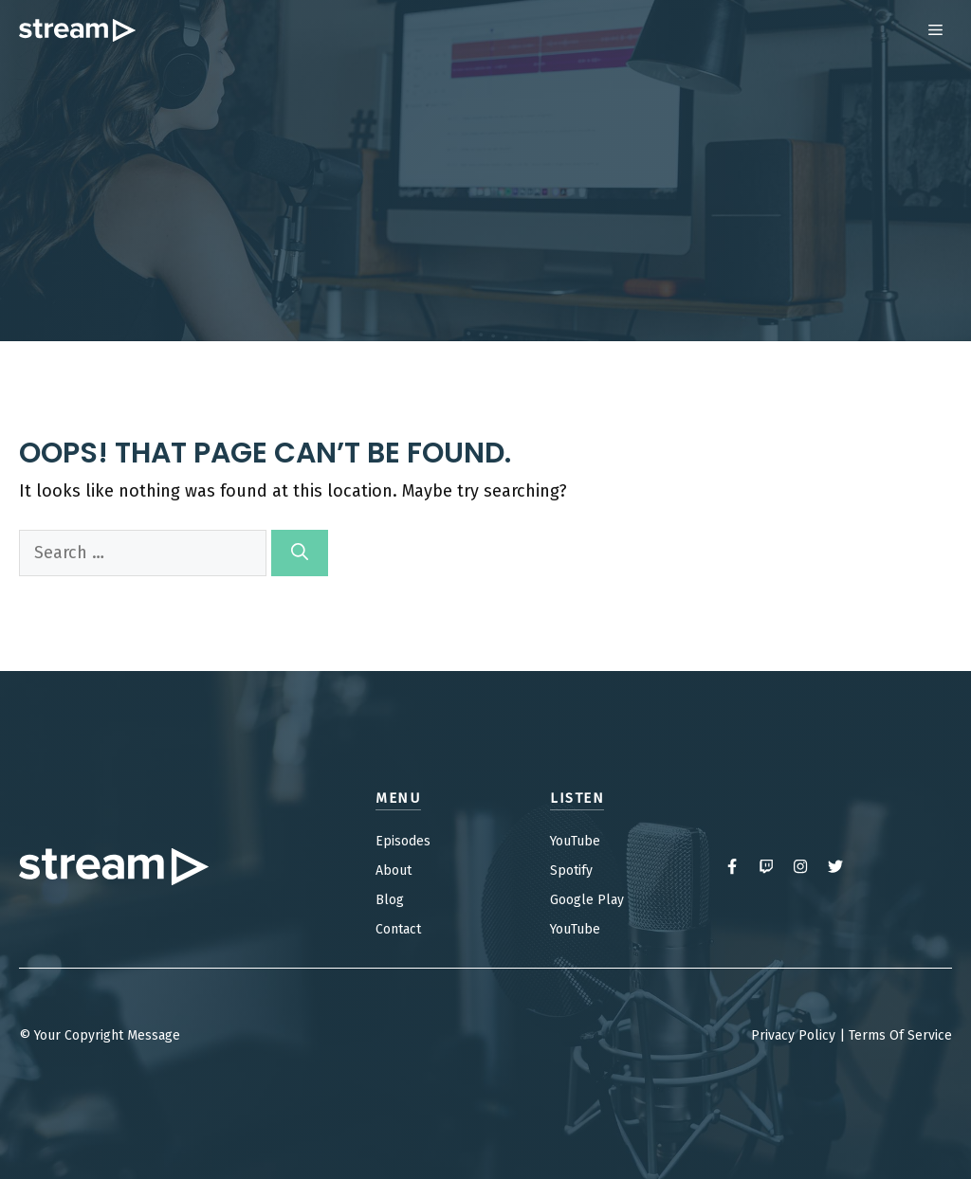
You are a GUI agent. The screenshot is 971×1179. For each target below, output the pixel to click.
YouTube (575, 841)
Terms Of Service (900, 1035)
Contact (398, 929)
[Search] (299, 553)
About (394, 870)
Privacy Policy (793, 1035)
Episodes (403, 841)
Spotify (571, 870)
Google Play (587, 900)
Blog (390, 900)
